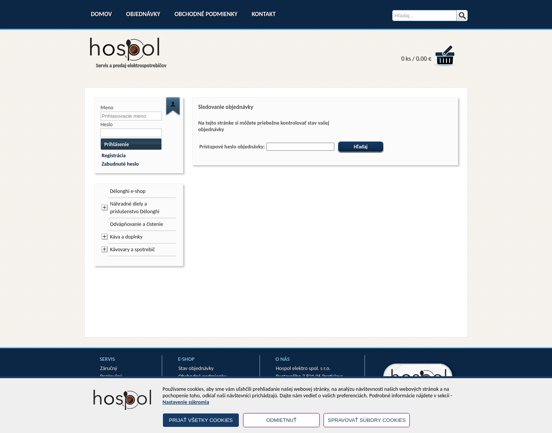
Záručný (108, 368)
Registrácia (114, 155)
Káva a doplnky (126, 237)
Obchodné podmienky (205, 14)
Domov (101, 14)
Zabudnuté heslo (120, 164)
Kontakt (264, 14)
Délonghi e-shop (128, 191)
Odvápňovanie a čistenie (136, 224)
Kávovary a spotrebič (132, 249)
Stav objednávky (196, 368)
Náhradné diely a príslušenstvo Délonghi (134, 208)
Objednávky (143, 14)
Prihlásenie (116, 144)
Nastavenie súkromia (186, 402)
